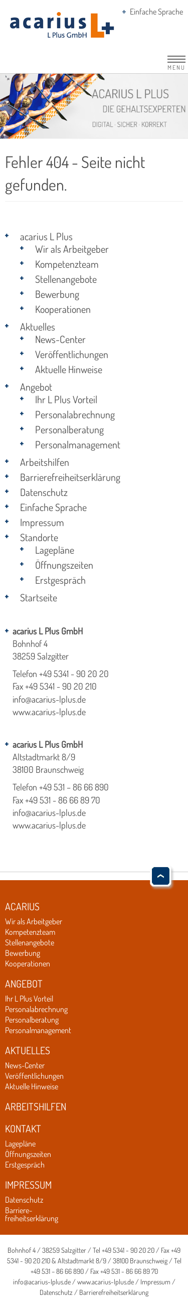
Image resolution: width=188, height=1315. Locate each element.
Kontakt (23, 1128)
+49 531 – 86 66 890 (74, 786)
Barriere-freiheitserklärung (31, 1214)
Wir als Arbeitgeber (72, 248)
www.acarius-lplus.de (49, 711)
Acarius (22, 906)
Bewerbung (57, 293)
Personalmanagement (77, 444)
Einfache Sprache (156, 12)
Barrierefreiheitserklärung (70, 476)
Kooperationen (63, 308)
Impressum (42, 522)
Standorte (39, 537)
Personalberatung (69, 429)
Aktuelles (37, 326)
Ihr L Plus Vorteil (66, 399)
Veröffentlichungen (71, 354)
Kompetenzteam (67, 263)
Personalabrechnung (75, 414)
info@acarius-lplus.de (49, 699)
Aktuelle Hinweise (68, 369)
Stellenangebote (66, 278)
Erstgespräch (60, 579)
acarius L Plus (46, 236)
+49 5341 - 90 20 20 (74, 673)
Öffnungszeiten (64, 564)
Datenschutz (44, 492)
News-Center (60, 339)
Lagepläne (54, 549)
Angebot (36, 386)
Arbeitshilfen (44, 461)
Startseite (38, 597)
